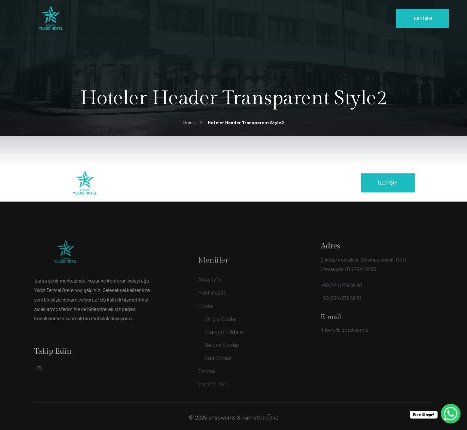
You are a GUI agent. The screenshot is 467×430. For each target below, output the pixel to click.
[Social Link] (31, 369)
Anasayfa (209, 293)
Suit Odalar (218, 372)
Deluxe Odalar (222, 359)
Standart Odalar (225, 346)
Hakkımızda (212, 306)
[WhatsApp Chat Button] (450, 413)
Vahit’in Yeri (213, 398)
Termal (206, 385)
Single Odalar (221, 333)
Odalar (206, 319)
